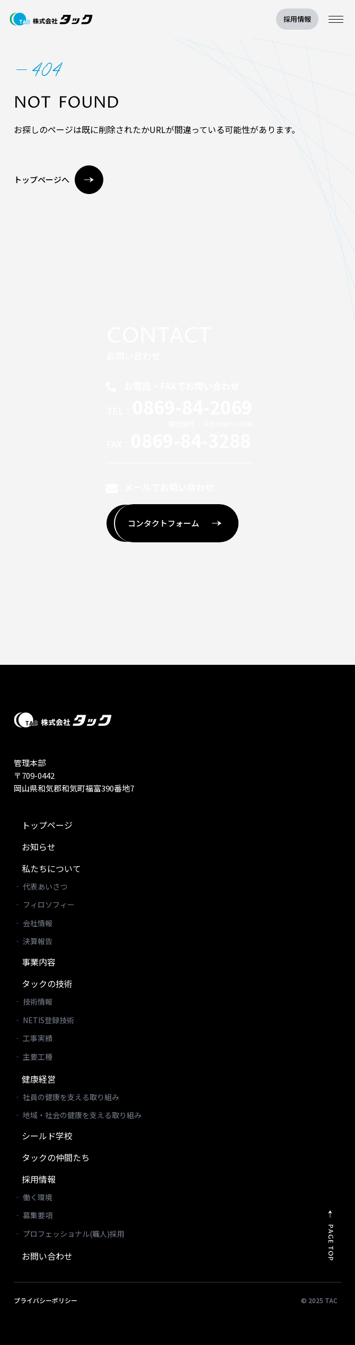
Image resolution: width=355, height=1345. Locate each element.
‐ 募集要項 (33, 1215)
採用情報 (297, 19)
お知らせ (39, 846)
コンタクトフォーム (175, 523)
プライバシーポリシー (45, 1300)
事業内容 (39, 961)
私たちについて (51, 868)
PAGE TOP (337, 1242)
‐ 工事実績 (33, 1038)
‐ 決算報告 (33, 941)
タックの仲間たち (56, 1157)
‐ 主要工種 (33, 1056)
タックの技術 (47, 983)
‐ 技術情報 (33, 1001)
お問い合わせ (47, 1256)
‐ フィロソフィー (44, 904)
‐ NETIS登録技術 (44, 1020)
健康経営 (39, 1079)
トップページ (47, 825)
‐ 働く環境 (33, 1197)
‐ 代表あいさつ (40, 886)
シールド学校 (47, 1135)
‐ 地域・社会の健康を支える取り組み (77, 1115)
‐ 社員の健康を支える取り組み (66, 1097)
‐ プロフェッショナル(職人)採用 (69, 1233)
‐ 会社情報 (33, 923)
